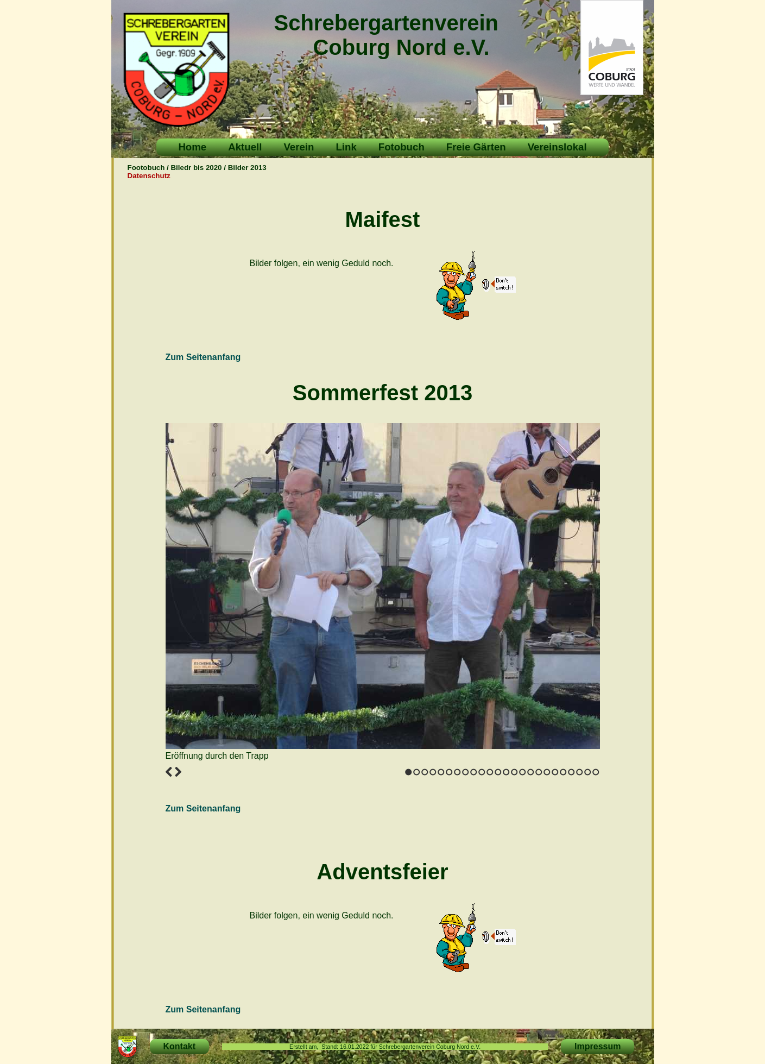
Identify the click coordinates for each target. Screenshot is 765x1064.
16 (530, 772)
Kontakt (179, 1046)
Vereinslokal (557, 147)
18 (547, 772)
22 (579, 772)
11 (490, 772)
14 (514, 772)
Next (178, 772)
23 (587, 772)
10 (481, 772)
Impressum (597, 1046)
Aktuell (245, 147)
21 (571, 772)
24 (595, 772)
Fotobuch (401, 147)
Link (346, 147)
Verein (298, 147)
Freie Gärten (476, 147)
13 (506, 772)
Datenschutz (149, 176)
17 (538, 772)
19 (555, 772)
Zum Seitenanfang (203, 357)
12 (498, 772)
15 (522, 772)
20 (563, 772)
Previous (169, 772)
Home (192, 147)
